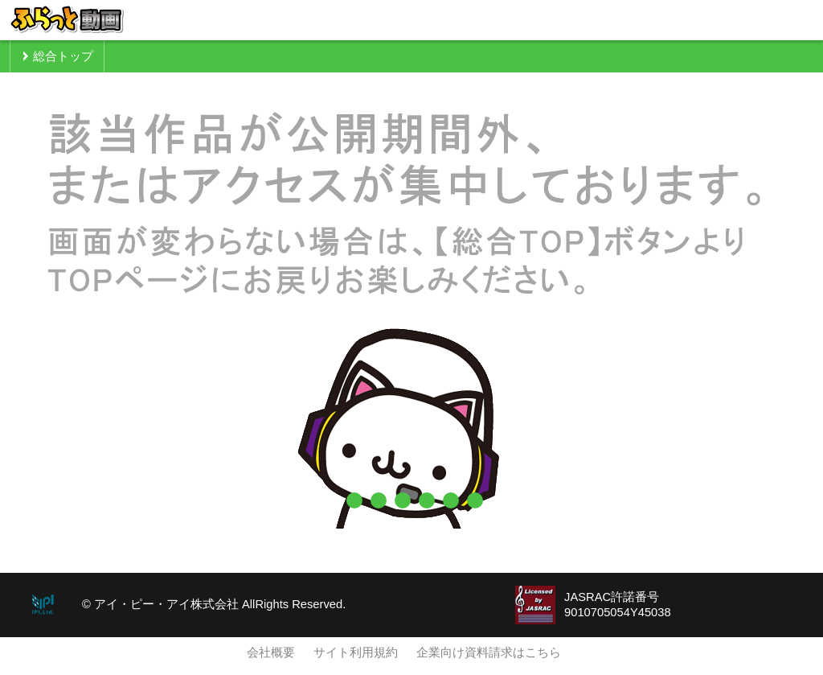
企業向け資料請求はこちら (488, 652)
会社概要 (271, 652)
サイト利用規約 (355, 652)
